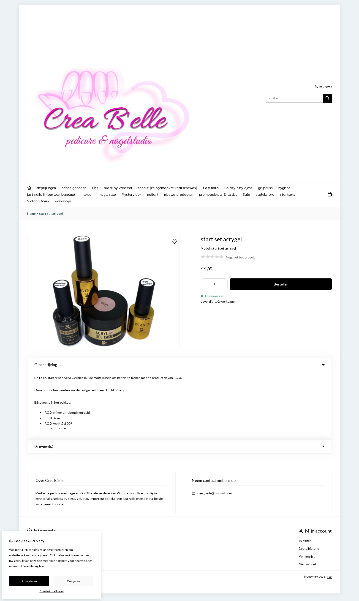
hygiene (284, 188)
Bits (95, 188)
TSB (329, 511)
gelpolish (265, 188)
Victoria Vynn (38, 201)
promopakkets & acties (218, 195)
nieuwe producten (178, 195)
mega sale (107, 195)
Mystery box (131, 195)
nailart (152, 195)
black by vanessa (118, 188)
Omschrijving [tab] (179, 364)
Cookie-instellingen (52, 591)
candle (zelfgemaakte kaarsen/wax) (167, 188)
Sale (246, 195)
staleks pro (265, 195)
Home (31, 213)
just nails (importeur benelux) (51, 195)
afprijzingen (46, 188)
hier (41, 566)
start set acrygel (51, 213)
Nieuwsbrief (307, 499)
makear (87, 195)
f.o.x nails (211, 188)
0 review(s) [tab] (179, 381)
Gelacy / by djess (238, 188)
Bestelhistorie (309, 483)
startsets (287, 195)
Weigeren (73, 581)
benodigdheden (74, 188)
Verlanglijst (307, 491)
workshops (63, 201)
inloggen (323, 86)
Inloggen (305, 475)
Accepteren (29, 581)
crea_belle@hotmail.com (214, 428)
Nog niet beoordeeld (241, 257)
